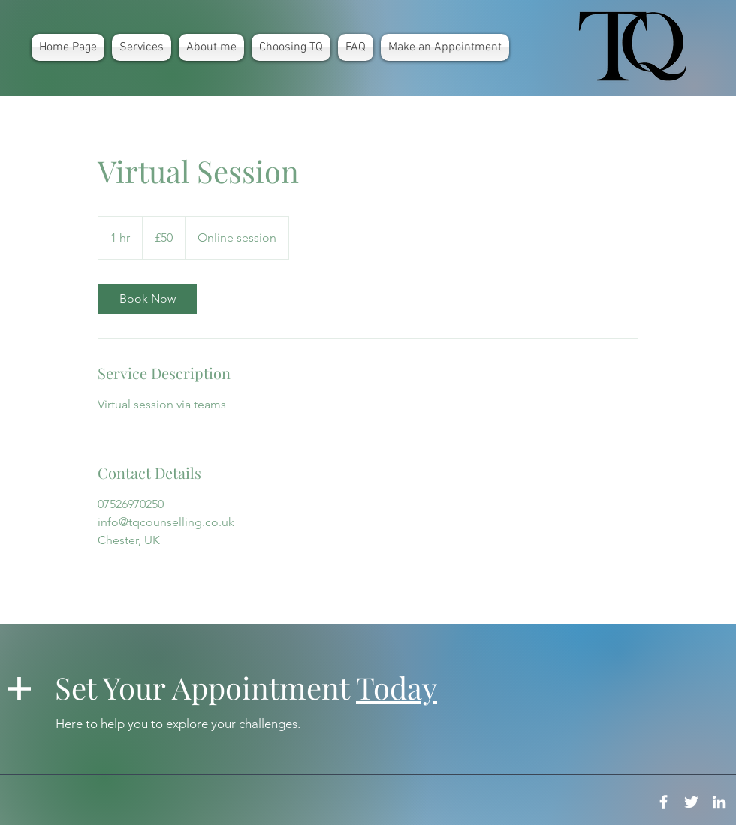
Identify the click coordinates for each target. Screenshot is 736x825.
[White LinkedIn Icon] (719, 802)
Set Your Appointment (246, 687)
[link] (147, 299)
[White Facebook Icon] (663, 802)
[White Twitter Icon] (691, 802)
